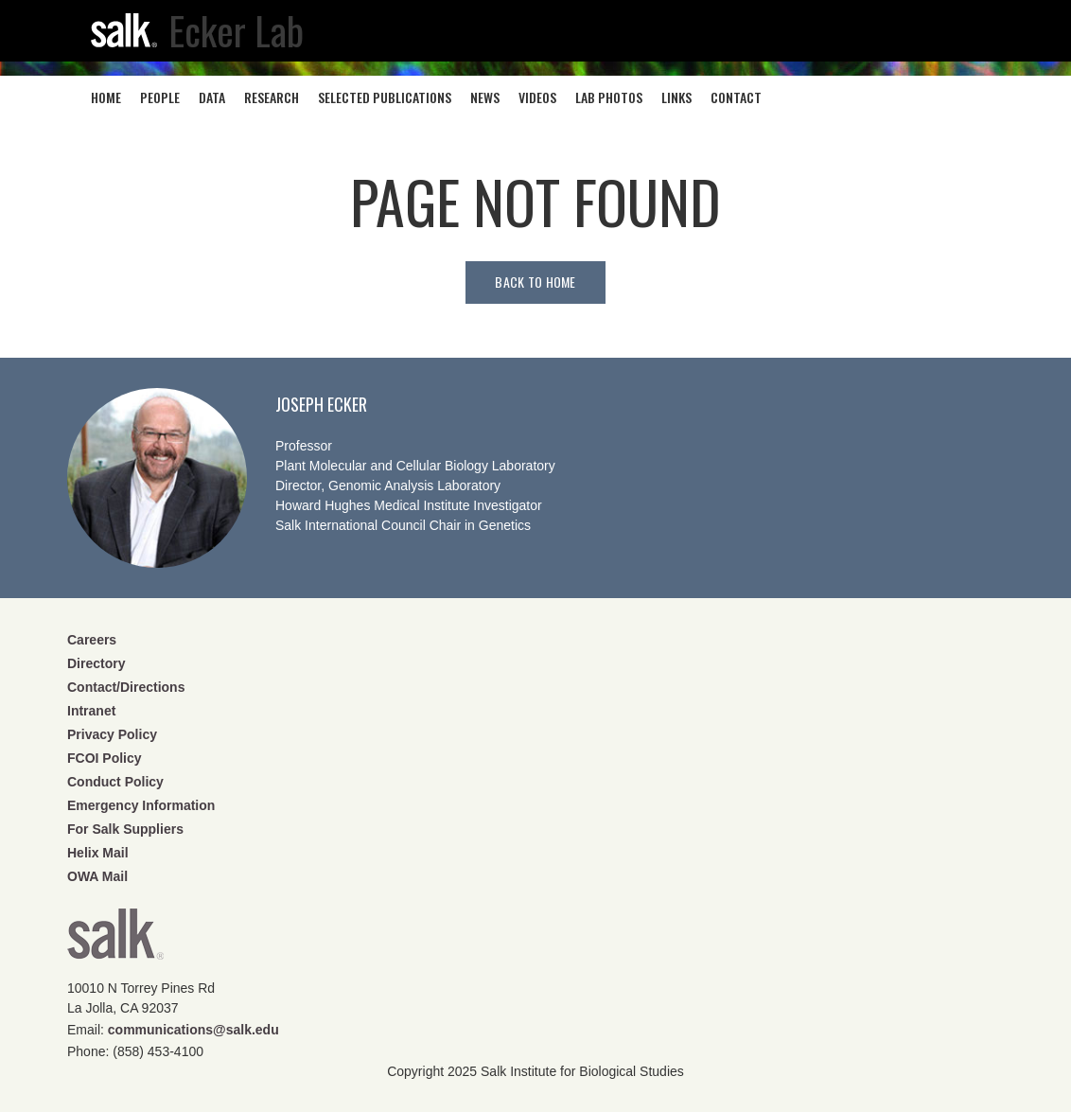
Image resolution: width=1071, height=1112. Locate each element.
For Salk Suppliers (125, 829)
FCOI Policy (104, 758)
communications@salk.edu (193, 1029)
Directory (96, 663)
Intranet (91, 710)
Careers (91, 639)
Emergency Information (141, 805)
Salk (115, 940)
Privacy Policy (112, 734)
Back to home (535, 281)
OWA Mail (97, 876)
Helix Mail (98, 852)
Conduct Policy (115, 781)
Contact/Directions (125, 687)
